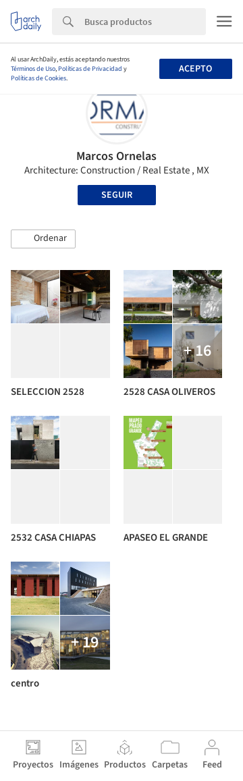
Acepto (195, 69)
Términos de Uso (33, 69)
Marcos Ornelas (116, 156)
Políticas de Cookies (38, 78)
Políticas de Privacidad (90, 69)
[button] (43, 239)
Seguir (116, 195)
